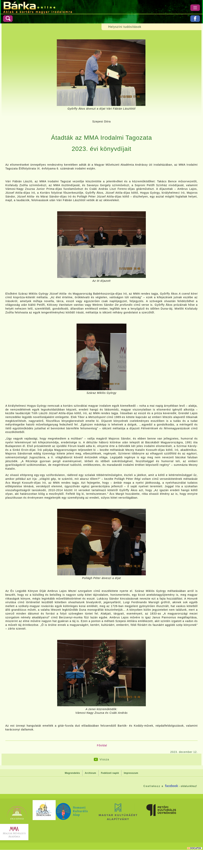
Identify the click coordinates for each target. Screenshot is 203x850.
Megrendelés (72, 773)
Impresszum (131, 773)
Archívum (90, 773)
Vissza (104, 759)
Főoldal (102, 745)
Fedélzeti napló (110, 773)
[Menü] (195, 7)
